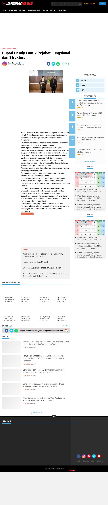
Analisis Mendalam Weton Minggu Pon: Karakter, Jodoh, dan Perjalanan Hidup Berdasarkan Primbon (46, 346)
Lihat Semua (36, 412)
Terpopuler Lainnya (90, 153)
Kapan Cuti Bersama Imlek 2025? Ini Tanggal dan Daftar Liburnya (89, 182)
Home (5, 10)
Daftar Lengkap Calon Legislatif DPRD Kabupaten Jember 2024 (92, 135)
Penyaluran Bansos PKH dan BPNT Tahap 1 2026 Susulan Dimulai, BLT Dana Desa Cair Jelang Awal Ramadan (46, 360)
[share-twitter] (53, 64)
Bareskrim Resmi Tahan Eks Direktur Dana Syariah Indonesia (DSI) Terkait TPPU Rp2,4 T (44, 374)
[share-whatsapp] (58, 64)
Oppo (82, 90)
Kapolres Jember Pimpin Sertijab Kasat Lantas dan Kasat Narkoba (91, 124)
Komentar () (65, 64)
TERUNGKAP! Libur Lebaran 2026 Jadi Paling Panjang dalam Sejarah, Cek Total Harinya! (92, 103)
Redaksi (80, 461)
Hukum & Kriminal (34, 10)
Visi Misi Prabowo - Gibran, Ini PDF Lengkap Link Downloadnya (93, 113)
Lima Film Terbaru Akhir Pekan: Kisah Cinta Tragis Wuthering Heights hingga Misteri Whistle (45, 388)
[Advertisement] (54, 29)
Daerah (52, 10)
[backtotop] (54, 417)
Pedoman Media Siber (84, 464)
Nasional (22, 10)
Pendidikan (13, 10)
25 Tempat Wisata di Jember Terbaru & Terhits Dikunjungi (92, 144)
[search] (66, 4)
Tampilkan (66, 326)
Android (83, 80)
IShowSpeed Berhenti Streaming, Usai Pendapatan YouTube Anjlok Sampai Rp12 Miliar (45, 402)
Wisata (45, 10)
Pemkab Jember (14, 49)
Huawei (83, 85)
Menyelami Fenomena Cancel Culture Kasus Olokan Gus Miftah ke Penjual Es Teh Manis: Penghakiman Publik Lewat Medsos (89, 190)
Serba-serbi (62, 10)
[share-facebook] (48, 64)
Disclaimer (87, 461)
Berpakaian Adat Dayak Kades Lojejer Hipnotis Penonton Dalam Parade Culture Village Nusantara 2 (90, 199)
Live (102, 4)
